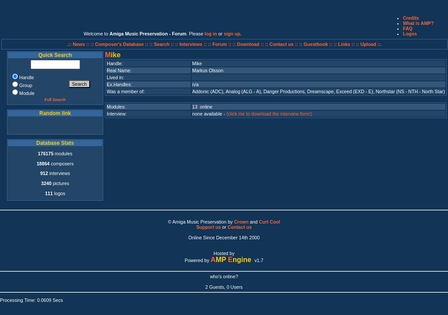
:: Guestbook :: (315, 44)
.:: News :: (79, 44)
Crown (241, 221)
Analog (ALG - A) (243, 91)
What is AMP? (418, 23)
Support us (208, 227)
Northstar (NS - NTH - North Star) (410, 91)
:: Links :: (344, 44)
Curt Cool (269, 221)
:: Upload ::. (369, 44)
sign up (232, 33)
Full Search (55, 100)
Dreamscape (320, 91)
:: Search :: (162, 44)
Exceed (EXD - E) (354, 91)
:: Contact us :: (281, 44)
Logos (410, 33)
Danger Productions (283, 91)
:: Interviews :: (191, 44)
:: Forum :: (220, 44)
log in (211, 33)
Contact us (240, 227)
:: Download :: (249, 44)
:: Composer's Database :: (120, 44)
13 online (202, 106)
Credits (411, 18)
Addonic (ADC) (207, 91)
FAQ (408, 28)
